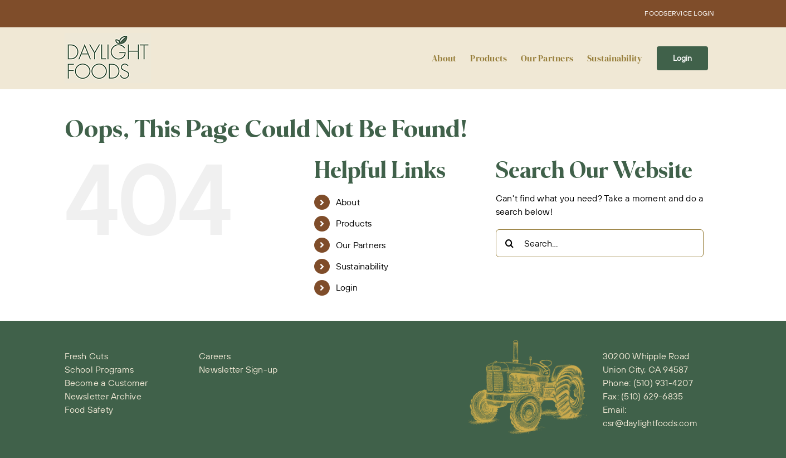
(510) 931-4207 (663, 382)
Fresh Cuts (86, 355)
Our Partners (361, 244)
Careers (215, 355)
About (348, 202)
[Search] (510, 243)
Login (347, 287)
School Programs (99, 369)
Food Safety (89, 409)
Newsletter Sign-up (238, 369)
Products (354, 223)
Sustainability (362, 266)
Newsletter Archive (103, 396)
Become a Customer (106, 382)
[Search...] (600, 243)
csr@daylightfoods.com (650, 422)
